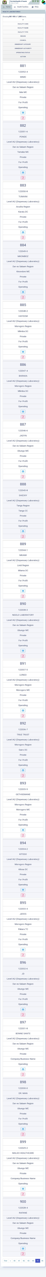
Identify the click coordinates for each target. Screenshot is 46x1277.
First (5, 1261)
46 (42, 1261)
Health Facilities (21, 7)
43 (28, 1261)
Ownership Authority (23, 48)
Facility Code (23, 24)
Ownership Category (23, 44)
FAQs (35, 7)
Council (23, 40)
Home (6, 7)
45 (38, 1261)
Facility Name (23, 28)
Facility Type (23, 32)
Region (23, 36)
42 (24, 1261)
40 (14, 1261)
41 (19, 1261)
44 (33, 1261)
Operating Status (23, 52)
